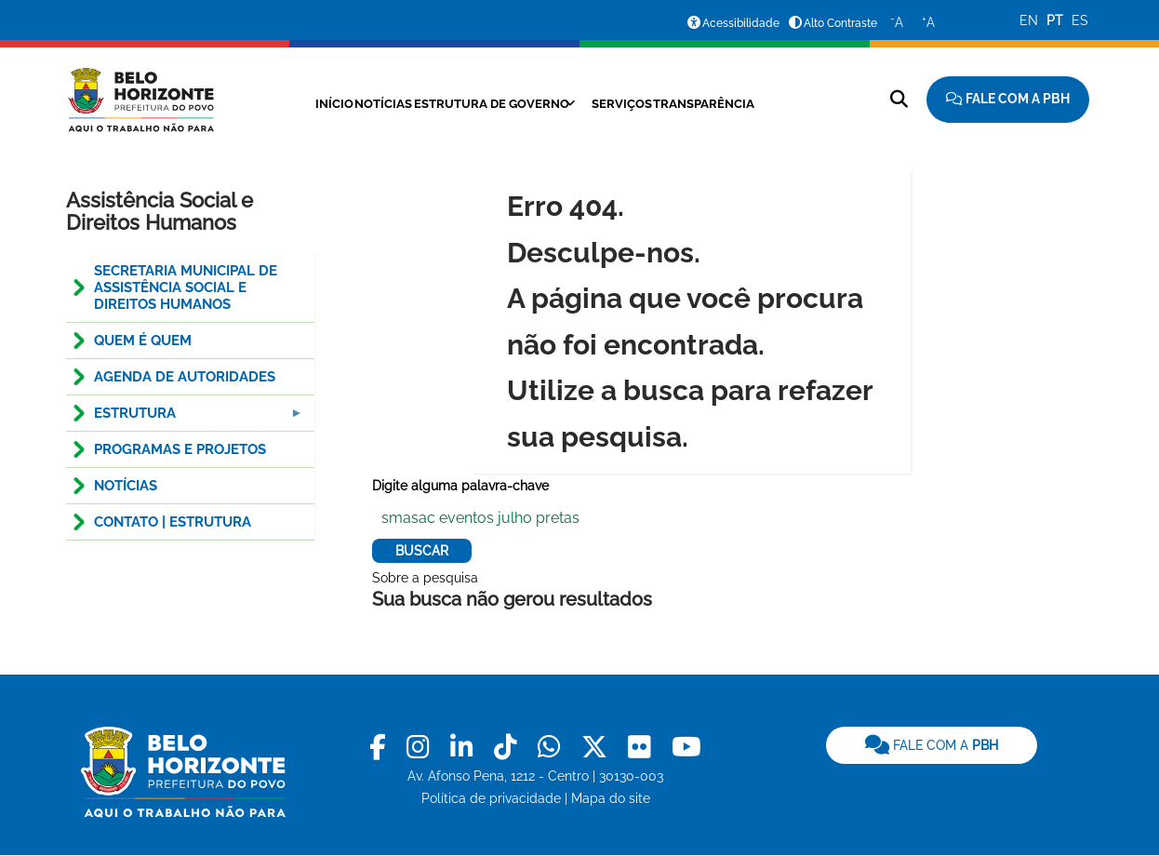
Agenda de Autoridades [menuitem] (184, 376)
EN (1028, 20)
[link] (381, 747)
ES (1080, 20)
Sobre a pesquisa (425, 577)
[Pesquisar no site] (899, 99)
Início (291, 103)
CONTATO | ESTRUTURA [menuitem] (172, 522)
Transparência (733, 103)
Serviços (634, 103)
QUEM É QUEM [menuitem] (143, 340)
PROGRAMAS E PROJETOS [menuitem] (180, 449)
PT (1054, 20)
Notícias (357, 103)
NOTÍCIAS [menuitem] (125, 485)
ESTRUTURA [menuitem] (186, 418)
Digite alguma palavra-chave (460, 485)
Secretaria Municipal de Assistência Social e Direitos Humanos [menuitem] (185, 287)
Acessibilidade (740, 23)
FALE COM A (931, 745)
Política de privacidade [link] (491, 798)
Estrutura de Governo (484, 103)
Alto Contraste (840, 23)
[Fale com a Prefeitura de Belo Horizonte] (1007, 99)
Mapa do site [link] (610, 798)
